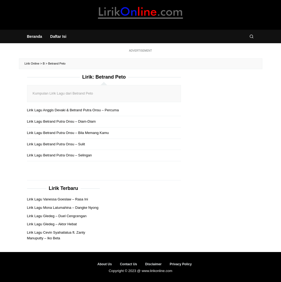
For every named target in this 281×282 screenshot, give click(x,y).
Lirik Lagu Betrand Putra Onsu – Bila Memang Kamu (68, 133)
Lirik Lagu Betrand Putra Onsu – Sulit (56, 144)
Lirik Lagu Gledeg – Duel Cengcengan (57, 216)
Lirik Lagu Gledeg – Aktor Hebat (52, 224)
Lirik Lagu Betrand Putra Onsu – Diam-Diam (61, 121)
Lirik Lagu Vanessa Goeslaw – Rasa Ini (57, 199)
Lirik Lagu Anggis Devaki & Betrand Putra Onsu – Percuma (73, 110)
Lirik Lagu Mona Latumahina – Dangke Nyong (63, 208)
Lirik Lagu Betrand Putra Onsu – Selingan (59, 155)
